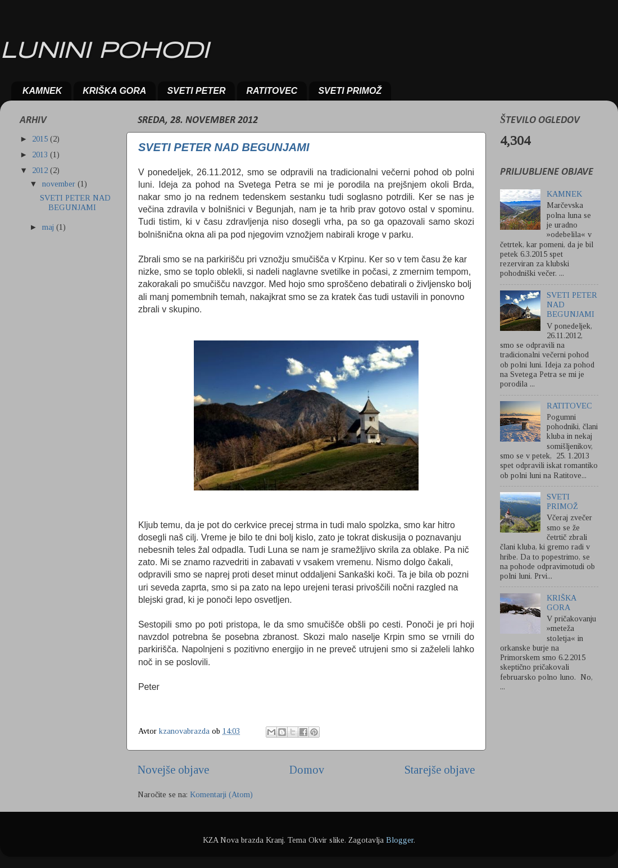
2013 (41, 154)
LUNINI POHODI (104, 51)
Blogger (399, 839)
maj (49, 226)
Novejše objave (173, 770)
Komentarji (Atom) (221, 794)
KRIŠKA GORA (114, 91)
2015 (41, 138)
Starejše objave (440, 770)
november (60, 183)
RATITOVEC (271, 91)
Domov (306, 770)
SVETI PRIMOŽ (349, 91)
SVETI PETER (196, 91)
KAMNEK (42, 91)
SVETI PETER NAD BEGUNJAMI (223, 147)
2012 (41, 170)
